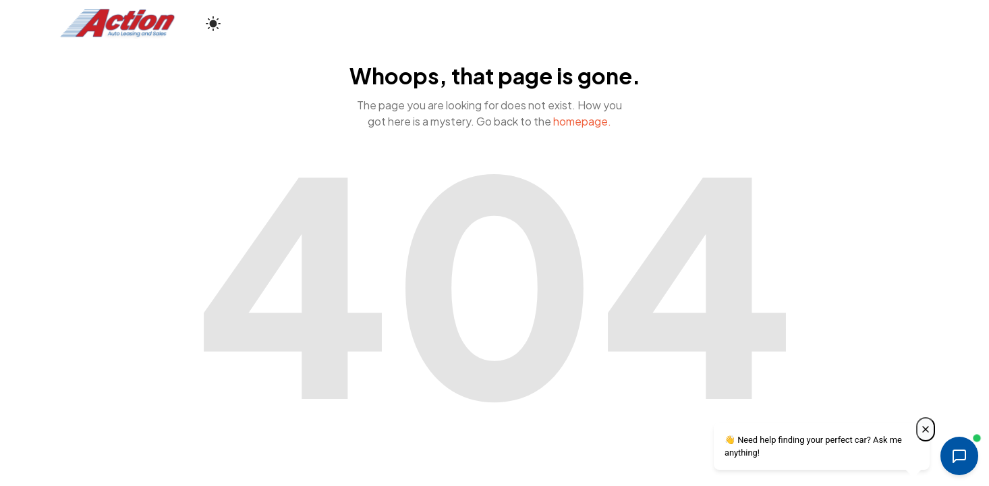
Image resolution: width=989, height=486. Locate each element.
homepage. (582, 121)
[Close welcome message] (925, 429)
